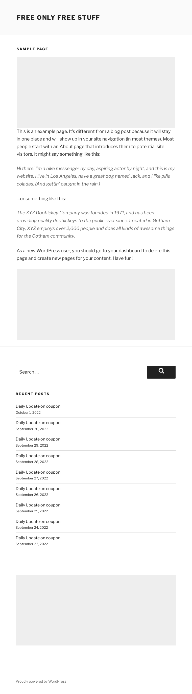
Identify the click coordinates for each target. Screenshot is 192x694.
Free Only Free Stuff (58, 17)
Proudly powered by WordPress (41, 681)
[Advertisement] (96, 92)
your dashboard (125, 250)
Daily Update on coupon (38, 406)
